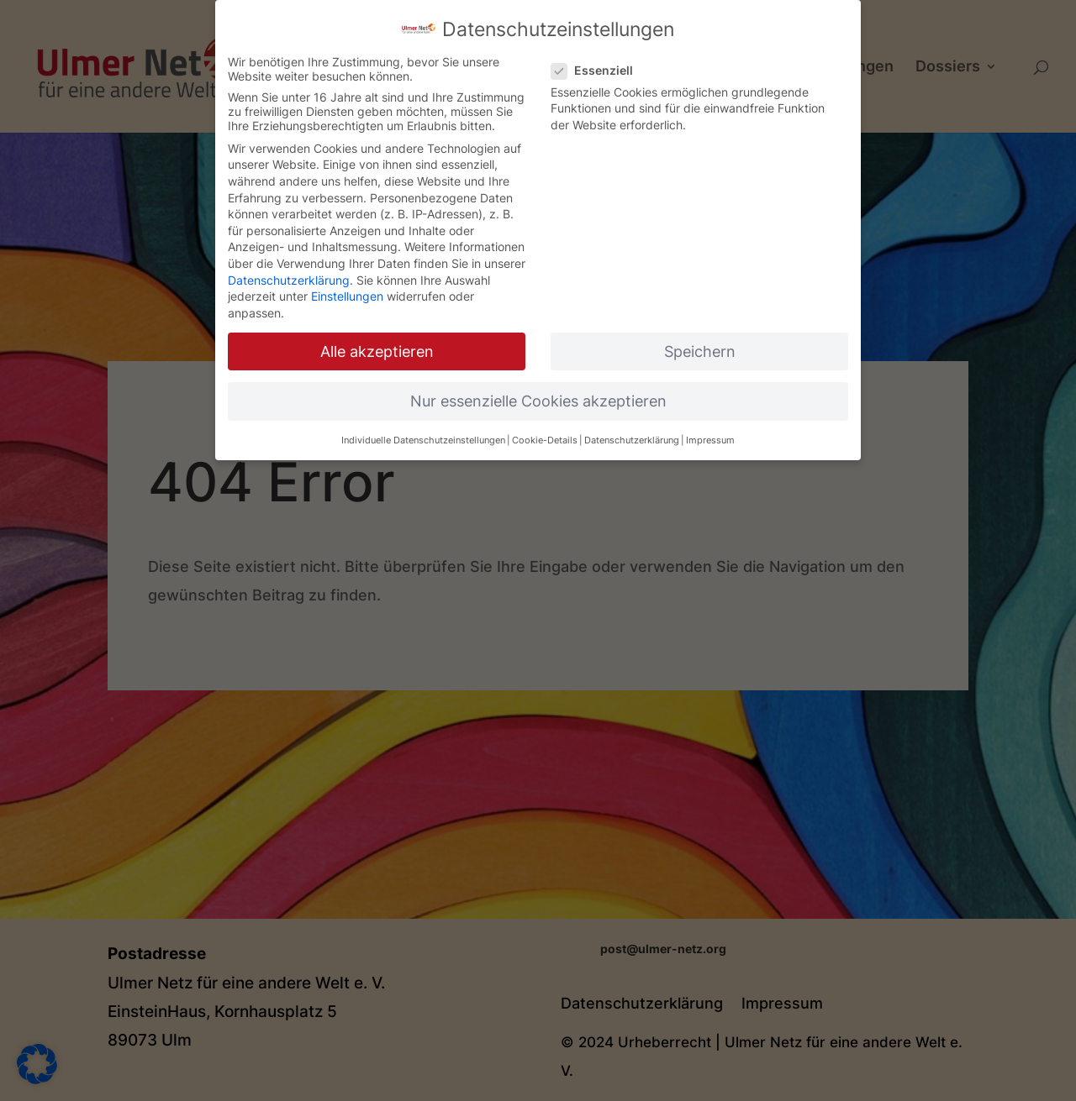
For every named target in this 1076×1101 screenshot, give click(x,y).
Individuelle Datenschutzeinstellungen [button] (423, 429)
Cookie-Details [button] (545, 429)
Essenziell (599, 58)
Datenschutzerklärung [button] (631, 429)
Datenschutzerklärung (289, 268)
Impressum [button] (710, 429)
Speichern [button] (700, 340)
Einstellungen (347, 285)
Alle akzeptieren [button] (377, 340)
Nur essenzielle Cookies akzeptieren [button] (538, 389)
